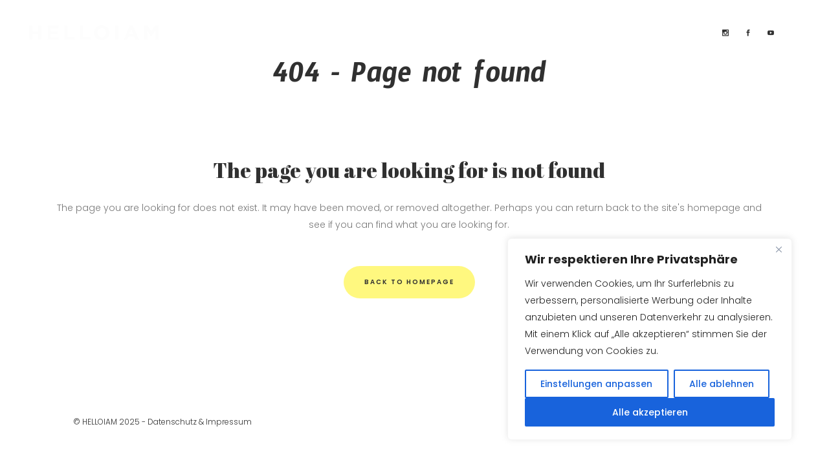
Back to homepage (409, 282)
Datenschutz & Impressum (200, 421)
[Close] (778, 249)
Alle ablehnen (721, 383)
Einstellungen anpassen (596, 383)
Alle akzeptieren (650, 412)
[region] (649, 339)
